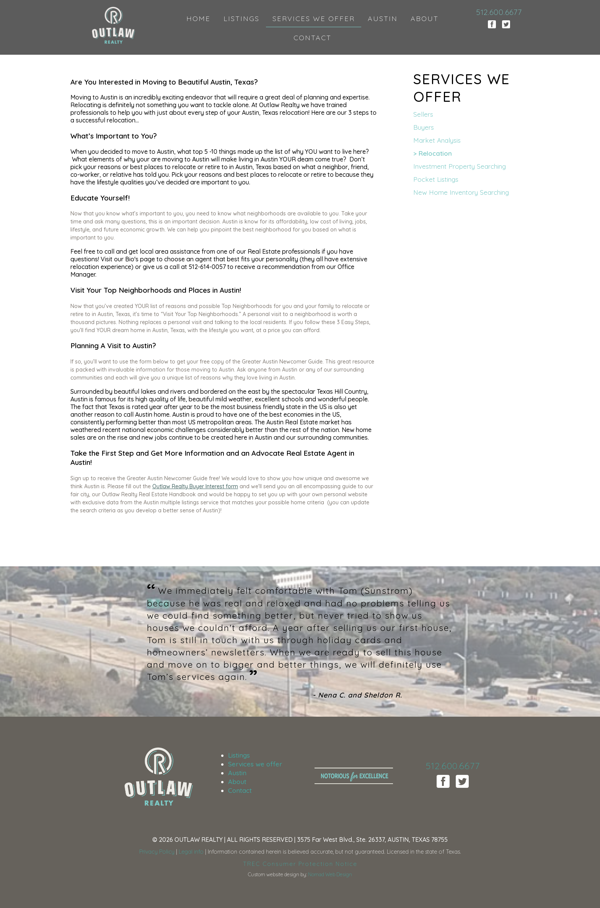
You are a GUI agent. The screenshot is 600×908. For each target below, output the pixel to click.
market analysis (437, 140)
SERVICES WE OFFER (313, 18)
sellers (423, 114)
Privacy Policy (156, 851)
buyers (423, 127)
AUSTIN (383, 18)
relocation (435, 153)
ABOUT (425, 18)
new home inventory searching (461, 192)
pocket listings (435, 179)
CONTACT (312, 37)
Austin (237, 773)
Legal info (191, 851)
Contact (240, 790)
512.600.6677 (499, 12)
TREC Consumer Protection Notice (300, 863)
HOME (198, 18)
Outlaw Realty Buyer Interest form (195, 486)
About (237, 782)
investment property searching (459, 166)
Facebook (492, 24)
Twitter (506, 24)
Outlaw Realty (114, 27)
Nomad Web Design (330, 874)
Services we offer (255, 764)
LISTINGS (241, 18)
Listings (239, 755)
